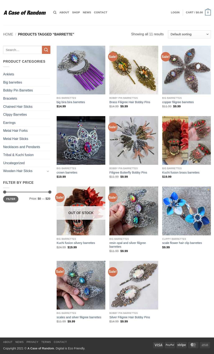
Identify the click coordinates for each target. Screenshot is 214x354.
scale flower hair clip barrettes (182, 243)
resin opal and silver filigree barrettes (127, 245)
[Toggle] (47, 171)
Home (8, 34)
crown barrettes (67, 172)
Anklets (8, 74)
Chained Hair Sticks (18, 106)
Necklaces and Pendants (21, 147)
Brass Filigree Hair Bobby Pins (129, 102)
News (87, 12)
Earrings (9, 122)
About (64, 12)
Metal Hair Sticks (15, 139)
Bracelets (10, 98)
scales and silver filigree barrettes (79, 317)
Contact (100, 12)
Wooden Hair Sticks (17, 171)
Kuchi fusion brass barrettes (180, 172)
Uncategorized (14, 163)
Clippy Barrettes (15, 114)
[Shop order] (189, 34)
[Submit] (46, 50)
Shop (76, 12)
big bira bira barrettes (71, 102)
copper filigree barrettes (178, 102)
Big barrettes (12, 82)
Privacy (32, 342)
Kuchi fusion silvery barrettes (76, 243)
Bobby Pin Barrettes (18, 90)
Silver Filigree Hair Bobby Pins (129, 317)
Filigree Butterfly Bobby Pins (128, 172)
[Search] (54, 12)
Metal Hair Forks (15, 130)
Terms (46, 342)
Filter (10, 199)
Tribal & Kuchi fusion (18, 155)
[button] (175, 12)
